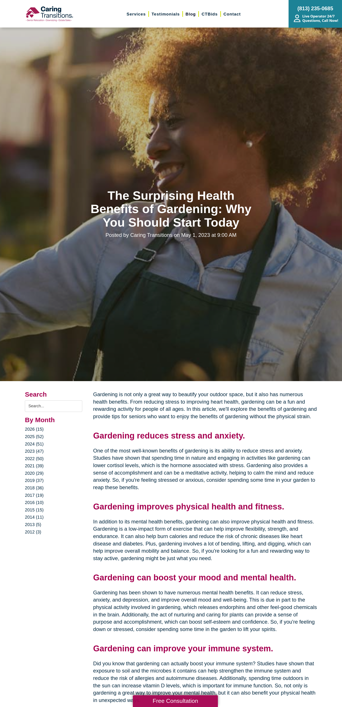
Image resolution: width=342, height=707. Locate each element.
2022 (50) (34, 458)
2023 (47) (34, 451)
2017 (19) (34, 495)
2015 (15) (34, 509)
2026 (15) (34, 429)
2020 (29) (34, 473)
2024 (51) (34, 444)
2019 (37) (34, 480)
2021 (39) (34, 465)
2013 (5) (33, 524)
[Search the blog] (53, 406)
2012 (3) (33, 532)
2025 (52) (34, 436)
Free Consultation (175, 701)
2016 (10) (34, 502)
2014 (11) (34, 517)
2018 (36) (34, 487)
